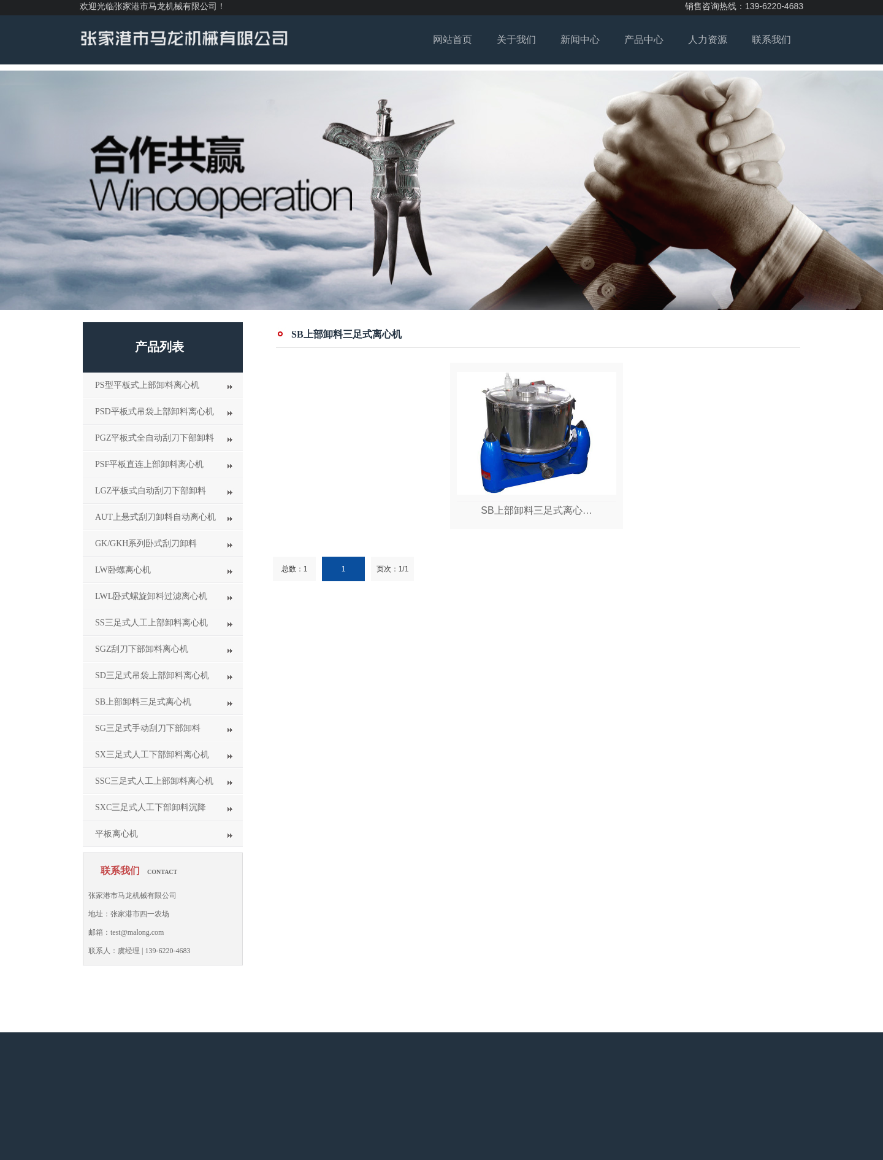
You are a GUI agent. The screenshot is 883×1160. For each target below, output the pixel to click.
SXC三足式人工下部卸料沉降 (150, 807)
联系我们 (771, 39)
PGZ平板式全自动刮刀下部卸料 (154, 438)
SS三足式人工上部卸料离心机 (151, 622)
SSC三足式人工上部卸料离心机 (154, 781)
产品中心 (643, 39)
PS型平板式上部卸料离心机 (147, 385)
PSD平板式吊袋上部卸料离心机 (154, 411)
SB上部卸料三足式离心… (536, 510)
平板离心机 (116, 833)
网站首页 (452, 39)
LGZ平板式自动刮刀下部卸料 (150, 490)
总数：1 (294, 569)
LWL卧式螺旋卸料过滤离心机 (151, 596)
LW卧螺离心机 (123, 569)
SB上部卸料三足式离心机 (143, 701)
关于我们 (516, 39)
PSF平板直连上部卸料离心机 (149, 464)
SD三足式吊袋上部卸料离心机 (152, 675)
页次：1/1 (393, 569)
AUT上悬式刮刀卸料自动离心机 (155, 517)
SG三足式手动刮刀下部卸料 (148, 728)
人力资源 (707, 39)
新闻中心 (580, 39)
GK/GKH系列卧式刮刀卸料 (146, 543)
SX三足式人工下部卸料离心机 (152, 754)
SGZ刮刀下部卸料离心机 (141, 649)
